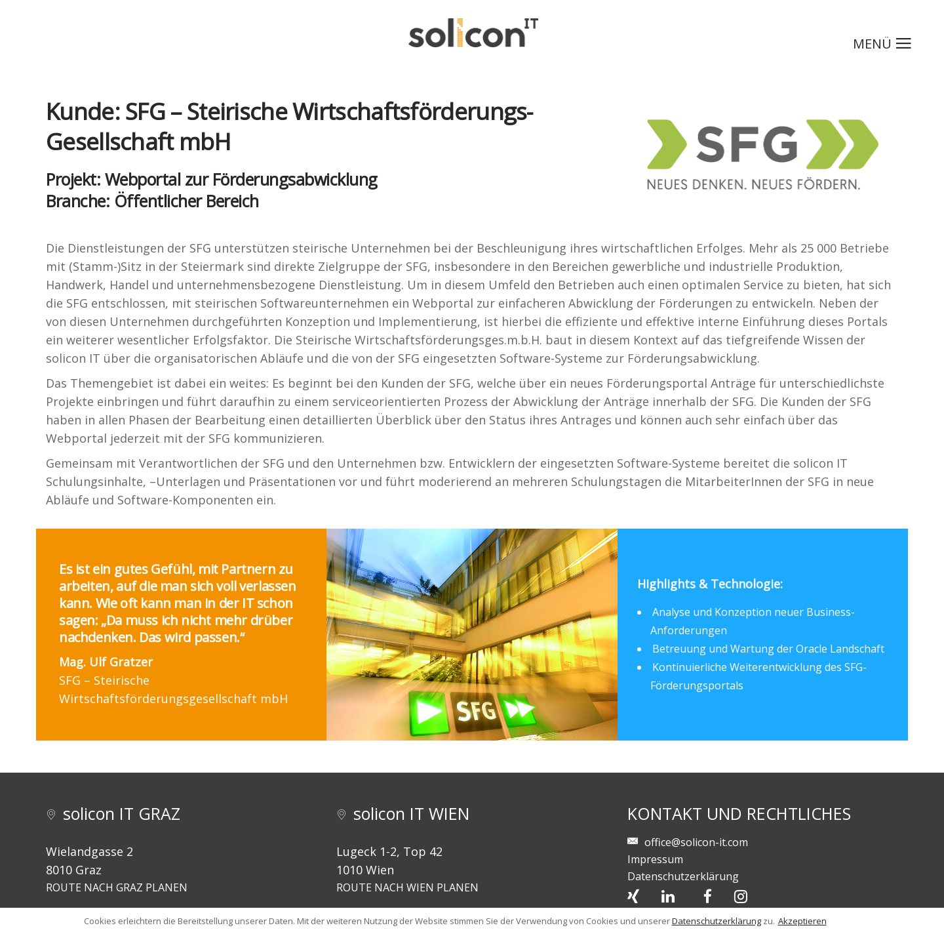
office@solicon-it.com (696, 842)
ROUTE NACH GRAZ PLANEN (116, 887)
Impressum (655, 859)
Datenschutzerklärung (683, 876)
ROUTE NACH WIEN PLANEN (407, 887)
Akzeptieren (802, 921)
